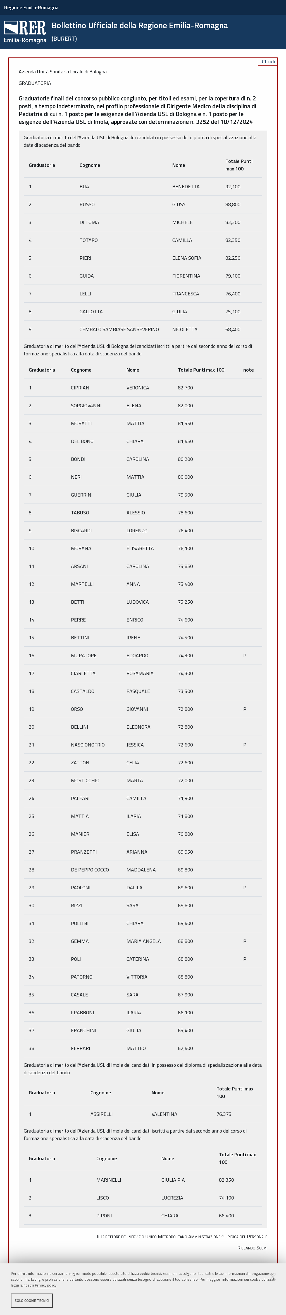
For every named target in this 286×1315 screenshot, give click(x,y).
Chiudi (268, 61)
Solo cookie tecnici (32, 1300)
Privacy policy (45, 1285)
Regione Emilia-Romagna (31, 7)
